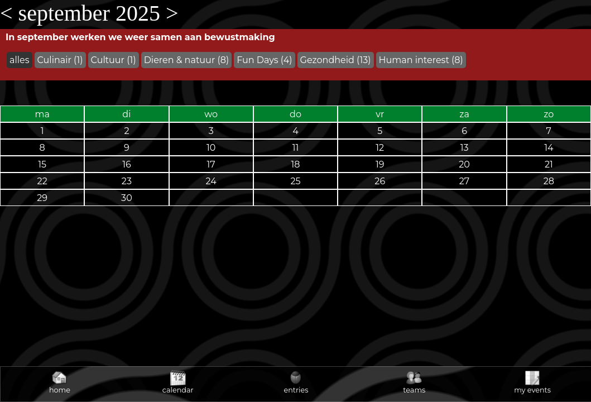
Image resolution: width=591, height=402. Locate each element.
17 (211, 164)
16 (126, 164)
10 (210, 147)
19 (380, 164)
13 (464, 147)
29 (42, 198)
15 (42, 164)
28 (549, 181)
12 (380, 147)
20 (464, 164)
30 (126, 198)
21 (549, 164)
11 (295, 147)
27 (464, 181)
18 (295, 164)
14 (548, 147)
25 (295, 181)
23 (127, 181)
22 (42, 181)
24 (211, 181)
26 (379, 181)
